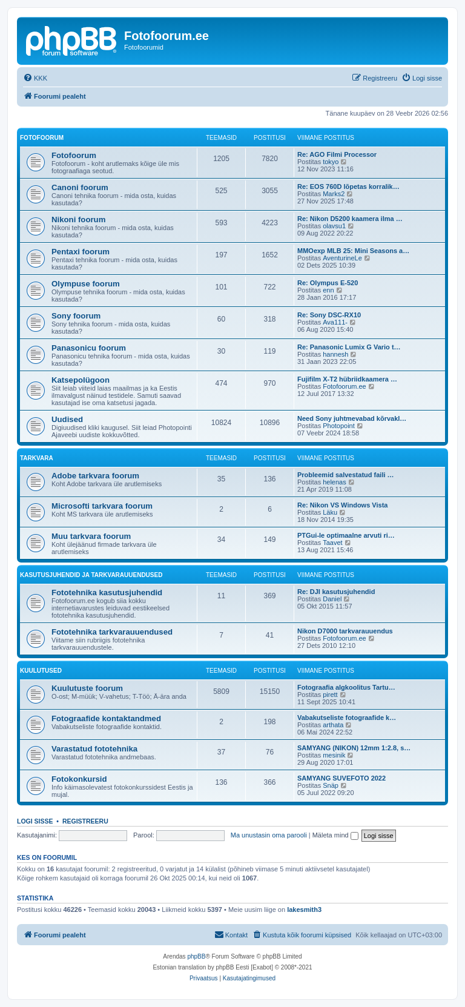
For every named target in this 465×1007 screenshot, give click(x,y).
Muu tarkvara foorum (91, 536)
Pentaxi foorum (80, 251)
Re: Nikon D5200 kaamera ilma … (350, 218)
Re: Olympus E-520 (327, 282)
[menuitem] (35, 78)
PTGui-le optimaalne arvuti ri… (346, 535)
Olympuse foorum (85, 283)
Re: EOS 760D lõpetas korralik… (348, 186)
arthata (333, 724)
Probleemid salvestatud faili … (345, 474)
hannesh (335, 354)
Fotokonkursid (79, 779)
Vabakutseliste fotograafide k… (346, 717)
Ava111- (335, 322)
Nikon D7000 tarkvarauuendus (345, 631)
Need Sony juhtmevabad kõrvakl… (351, 418)
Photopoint (339, 425)
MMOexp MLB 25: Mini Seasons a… (353, 250)
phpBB (196, 956)
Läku (330, 512)
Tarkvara (36, 458)
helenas (334, 482)
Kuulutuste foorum (87, 688)
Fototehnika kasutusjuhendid (106, 592)
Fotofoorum (42, 137)
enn (328, 290)
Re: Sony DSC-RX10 (329, 315)
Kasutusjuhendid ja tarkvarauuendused (91, 575)
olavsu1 (334, 225)
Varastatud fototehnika (94, 748)
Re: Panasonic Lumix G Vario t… (349, 347)
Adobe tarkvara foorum (95, 475)
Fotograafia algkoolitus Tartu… (346, 687)
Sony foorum (76, 315)
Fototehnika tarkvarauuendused (112, 631)
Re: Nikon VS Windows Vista (342, 505)
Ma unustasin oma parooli (269, 835)
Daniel (332, 599)
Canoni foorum (79, 187)
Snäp (330, 785)
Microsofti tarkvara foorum (102, 505)
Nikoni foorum (78, 219)
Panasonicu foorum (88, 347)
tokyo (330, 161)
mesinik (334, 755)
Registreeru (85, 821)
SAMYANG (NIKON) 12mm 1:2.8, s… (354, 747)
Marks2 (334, 193)
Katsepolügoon (80, 380)
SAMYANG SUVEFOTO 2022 (341, 778)
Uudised (67, 419)
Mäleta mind (335, 835)
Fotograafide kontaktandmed (106, 718)
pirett (330, 694)
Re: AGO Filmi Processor (337, 154)
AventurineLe (342, 258)
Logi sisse (35, 821)
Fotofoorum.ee (344, 386)
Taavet (332, 542)
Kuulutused (41, 670)
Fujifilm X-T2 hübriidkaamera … (347, 379)
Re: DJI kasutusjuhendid (336, 591)
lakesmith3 (304, 909)
